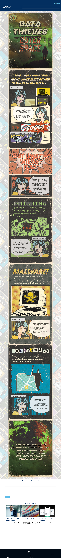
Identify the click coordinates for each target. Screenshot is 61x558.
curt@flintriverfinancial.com (30, 555)
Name (6, 478)
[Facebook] (28, 551)
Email (32, 478)
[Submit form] (7, 493)
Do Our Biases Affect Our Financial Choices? (12, 515)
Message (6, 484)
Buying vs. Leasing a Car (28, 514)
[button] (25, 4)
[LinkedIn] (30, 551)
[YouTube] (32, 551)
